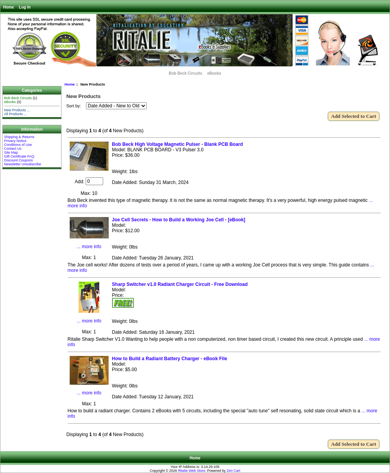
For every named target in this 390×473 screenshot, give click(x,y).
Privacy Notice (15, 141)
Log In (25, 7)
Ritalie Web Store (191, 471)
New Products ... (17, 110)
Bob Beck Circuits (185, 73)
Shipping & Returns (19, 137)
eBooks (214, 73)
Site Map (11, 152)
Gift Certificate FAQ (19, 156)
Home (8, 7)
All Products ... (15, 114)
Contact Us (13, 149)
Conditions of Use (18, 145)
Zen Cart (233, 471)
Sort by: (74, 105)
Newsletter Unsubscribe (22, 164)
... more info (89, 246)
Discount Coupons (18, 160)
